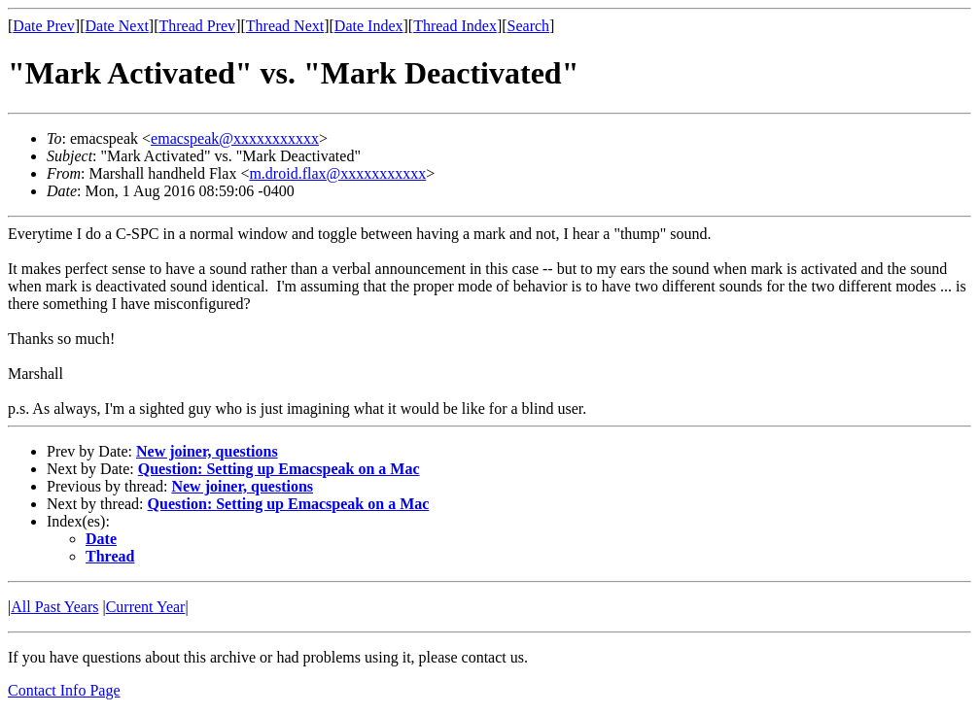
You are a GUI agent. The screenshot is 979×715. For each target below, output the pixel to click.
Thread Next (285, 25)
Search (528, 25)
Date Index (368, 25)
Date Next (117, 25)
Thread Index (455, 25)
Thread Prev (196, 25)
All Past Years (54, 606)
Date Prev (44, 25)
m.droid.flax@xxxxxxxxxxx (337, 173)
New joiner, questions (207, 451)
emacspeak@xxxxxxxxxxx (235, 138)
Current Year (146, 606)
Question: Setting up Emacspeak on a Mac (279, 468)
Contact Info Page (64, 690)
